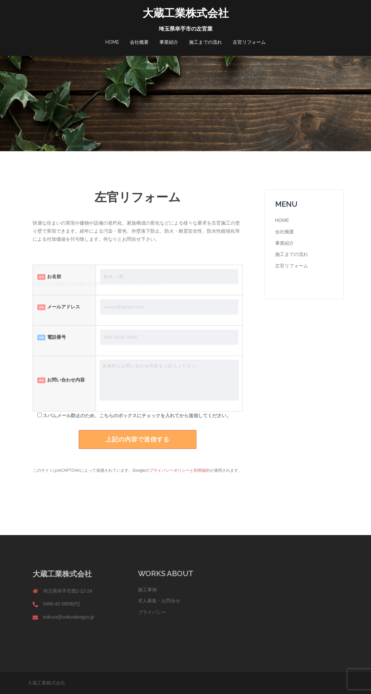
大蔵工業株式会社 (186, 13)
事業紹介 (168, 42)
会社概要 (139, 42)
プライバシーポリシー (169, 470)
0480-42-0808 (89, 286)
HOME (112, 42)
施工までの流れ (205, 42)
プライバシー (152, 612)
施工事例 (147, 589)
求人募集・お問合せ (159, 600)
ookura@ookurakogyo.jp (68, 617)
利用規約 (202, 470)
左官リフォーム (249, 42)
